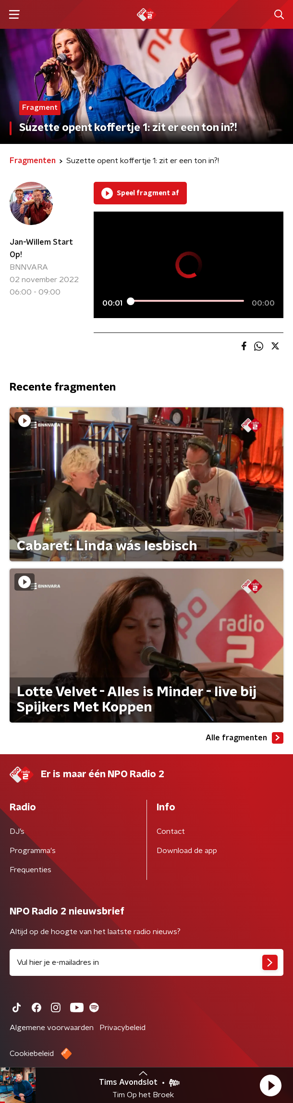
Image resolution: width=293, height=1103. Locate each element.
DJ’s (17, 831)
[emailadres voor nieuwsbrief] (146, 962)
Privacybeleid (122, 1028)
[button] (270, 1085)
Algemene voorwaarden (52, 1028)
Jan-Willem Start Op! (41, 248)
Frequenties (30, 870)
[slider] (187, 301)
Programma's (33, 850)
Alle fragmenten (244, 738)
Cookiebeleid (32, 1053)
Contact (171, 831)
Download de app (187, 850)
